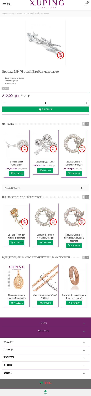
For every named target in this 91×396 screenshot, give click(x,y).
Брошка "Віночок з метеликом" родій (73, 163)
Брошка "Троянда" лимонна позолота (16, 236)
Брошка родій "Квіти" (45, 162)
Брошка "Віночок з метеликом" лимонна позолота (74, 238)
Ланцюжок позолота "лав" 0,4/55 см (45, 296)
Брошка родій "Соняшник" (16, 163)
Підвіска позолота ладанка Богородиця (16, 296)
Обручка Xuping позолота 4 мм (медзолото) (74, 296)
